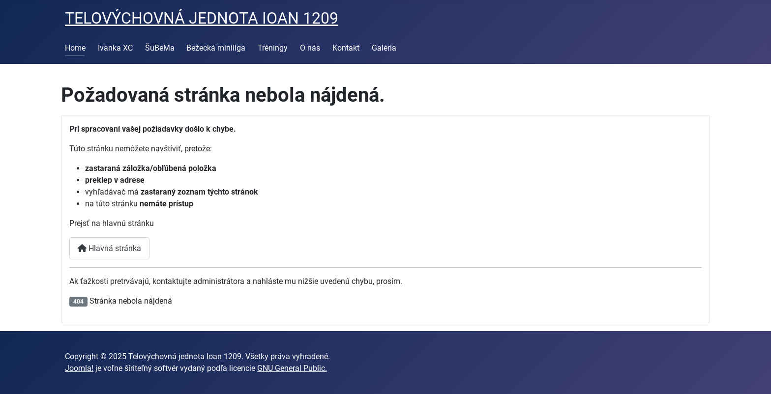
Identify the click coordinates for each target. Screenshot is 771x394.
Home (75, 48)
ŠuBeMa (160, 48)
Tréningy (273, 48)
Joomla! (79, 368)
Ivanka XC (115, 48)
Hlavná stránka (109, 248)
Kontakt (345, 48)
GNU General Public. (292, 368)
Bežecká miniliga (215, 48)
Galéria (384, 48)
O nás (310, 48)
